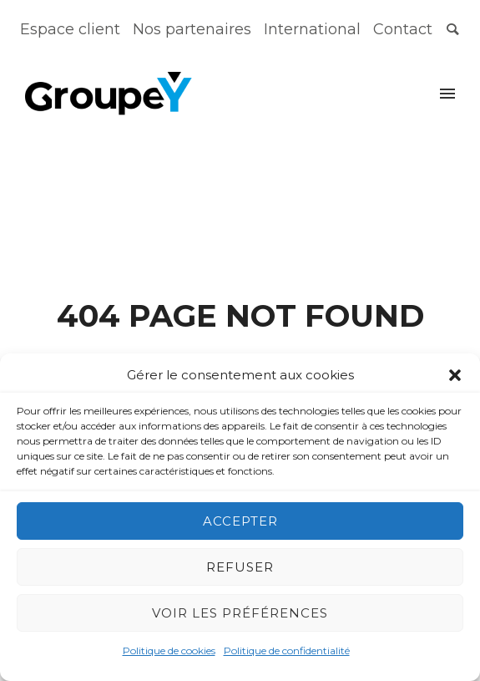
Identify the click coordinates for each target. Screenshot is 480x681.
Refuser (240, 567)
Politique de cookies (169, 650)
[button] (455, 375)
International (312, 29)
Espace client (70, 29)
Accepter (240, 521)
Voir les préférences (240, 613)
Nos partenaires (192, 29)
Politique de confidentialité (287, 650)
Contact (402, 29)
